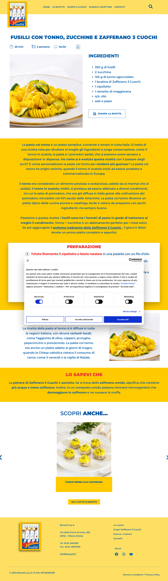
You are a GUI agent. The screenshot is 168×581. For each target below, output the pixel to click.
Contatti (119, 7)
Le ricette (58, 7)
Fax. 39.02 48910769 (70, 547)
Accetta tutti (123, 319)
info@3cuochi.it (68, 554)
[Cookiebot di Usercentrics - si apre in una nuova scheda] (130, 260)
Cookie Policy (128, 283)
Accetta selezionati (84, 319)
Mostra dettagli (129, 311)
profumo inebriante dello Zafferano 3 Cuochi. (87, 227)
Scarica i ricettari (100, 7)
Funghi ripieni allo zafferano (84, 481)
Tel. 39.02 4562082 (70, 543)
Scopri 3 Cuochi (77, 7)
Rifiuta (45, 319)
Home (46, 7)
